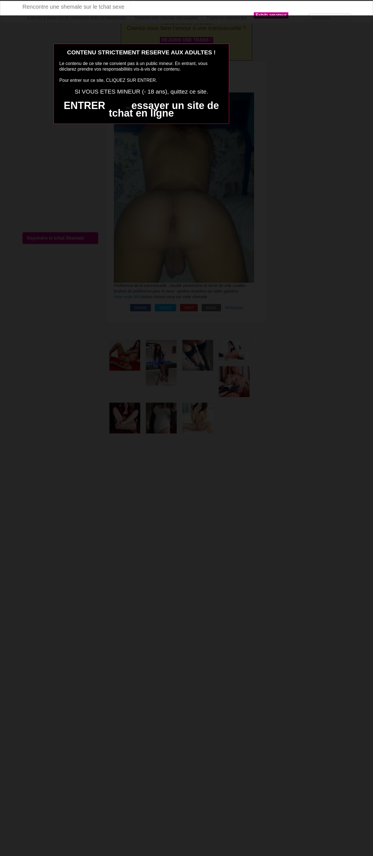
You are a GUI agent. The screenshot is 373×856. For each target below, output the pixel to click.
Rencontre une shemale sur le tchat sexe (73, 7)
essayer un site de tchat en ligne (164, 109)
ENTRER (84, 105)
